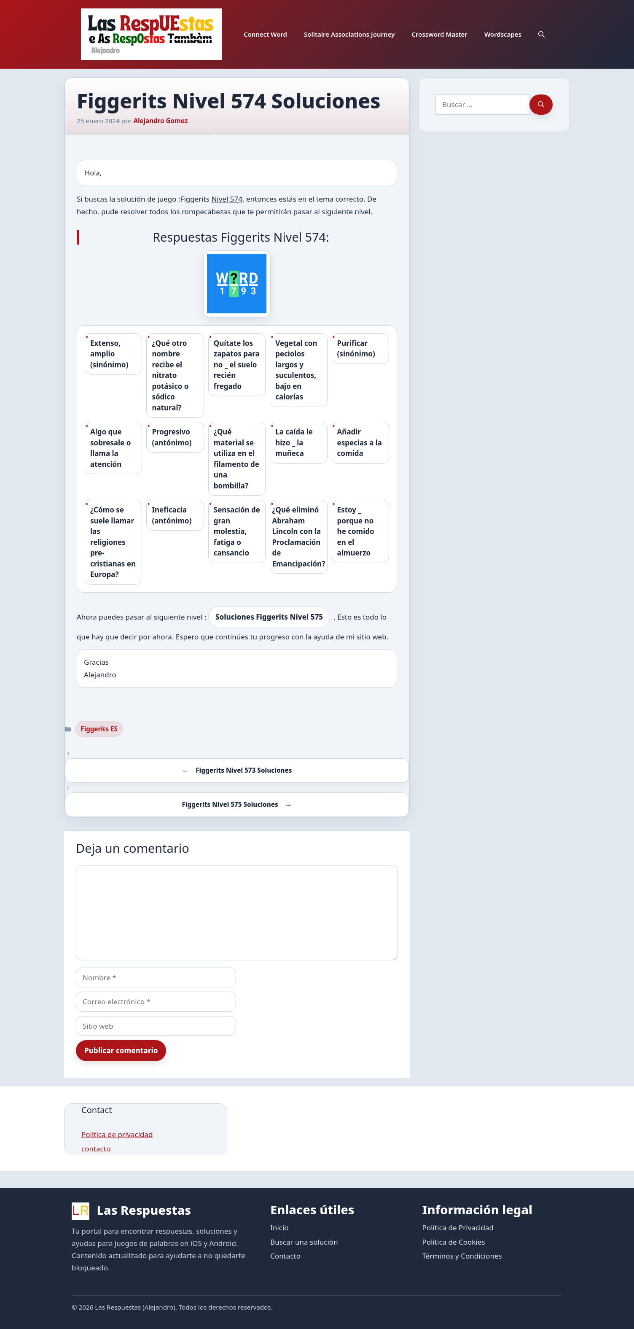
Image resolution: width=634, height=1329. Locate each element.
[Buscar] (541, 104)
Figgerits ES (99, 729)
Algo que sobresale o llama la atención (110, 448)
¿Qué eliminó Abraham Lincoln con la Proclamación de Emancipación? (298, 537)
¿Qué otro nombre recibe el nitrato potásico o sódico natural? (170, 375)
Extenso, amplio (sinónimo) (109, 353)
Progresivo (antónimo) (171, 437)
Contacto (285, 1256)
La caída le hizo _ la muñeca (294, 442)
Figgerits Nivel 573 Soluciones (244, 770)
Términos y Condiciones (462, 1256)
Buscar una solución (304, 1242)
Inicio (279, 1227)
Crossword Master (439, 34)
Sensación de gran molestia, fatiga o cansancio (237, 531)
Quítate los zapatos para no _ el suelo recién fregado (237, 364)
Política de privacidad (117, 1134)
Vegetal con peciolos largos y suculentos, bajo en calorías (296, 370)
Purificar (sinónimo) (356, 348)
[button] (541, 34)
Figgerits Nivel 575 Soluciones (230, 804)
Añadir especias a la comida (359, 442)
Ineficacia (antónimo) (171, 515)
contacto (95, 1149)
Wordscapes (502, 34)
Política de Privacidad (458, 1227)
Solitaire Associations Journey (349, 34)
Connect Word (265, 34)
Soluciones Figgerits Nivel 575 (269, 617)
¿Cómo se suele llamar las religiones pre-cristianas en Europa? (113, 542)
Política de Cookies (453, 1242)
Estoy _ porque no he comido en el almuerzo (355, 531)
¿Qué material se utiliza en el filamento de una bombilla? (236, 459)
